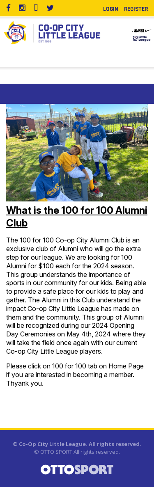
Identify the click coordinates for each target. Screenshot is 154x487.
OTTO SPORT (56, 451)
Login (110, 8)
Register (136, 8)
